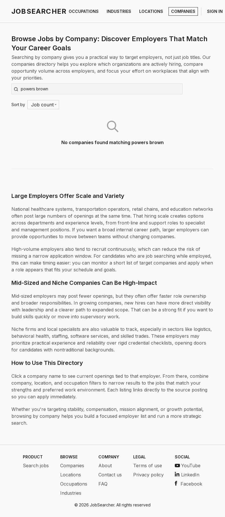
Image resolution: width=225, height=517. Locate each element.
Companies (72, 465)
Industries (70, 493)
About (105, 465)
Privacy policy (148, 475)
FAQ (103, 484)
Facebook (188, 484)
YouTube (187, 465)
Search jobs (36, 465)
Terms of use (147, 465)
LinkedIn (187, 475)
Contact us (110, 475)
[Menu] (43, 104)
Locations (70, 475)
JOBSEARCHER (38, 11)
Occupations (73, 484)
